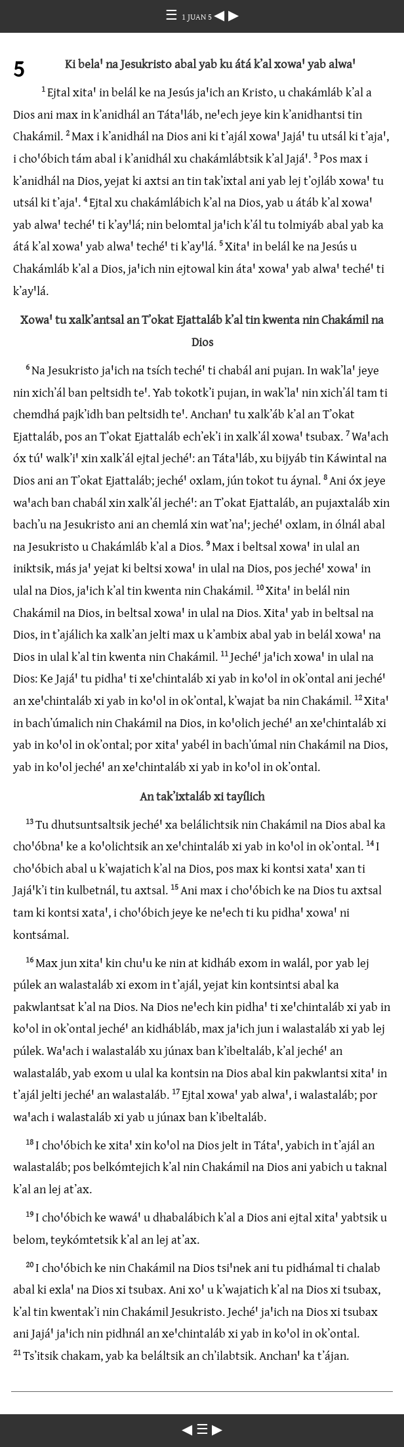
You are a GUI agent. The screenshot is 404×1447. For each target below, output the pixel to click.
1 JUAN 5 (198, 16)
